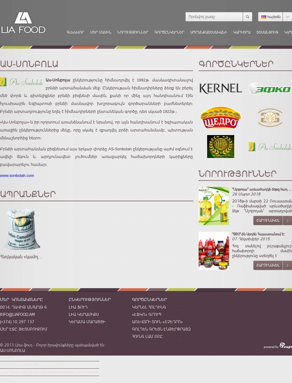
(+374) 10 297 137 (17, 321)
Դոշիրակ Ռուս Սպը (20, 365)
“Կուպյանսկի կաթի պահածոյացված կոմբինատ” (49, 372)
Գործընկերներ (169, 32)
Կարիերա (241, 32)
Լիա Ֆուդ (78, 307)
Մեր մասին (100, 32)
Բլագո (6, 357)
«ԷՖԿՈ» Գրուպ (147, 314)
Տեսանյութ (267, 32)
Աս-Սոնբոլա (12, 350)
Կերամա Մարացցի (87, 321)
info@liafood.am (17, 314)
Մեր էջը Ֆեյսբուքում (23, 329)
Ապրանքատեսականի (208, 32)
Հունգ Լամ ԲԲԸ (147, 336)
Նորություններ (132, 32)
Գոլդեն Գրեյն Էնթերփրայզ (161, 329)
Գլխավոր (75, 32)
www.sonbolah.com (17, 175)
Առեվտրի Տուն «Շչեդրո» (157, 321)
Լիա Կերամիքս (84, 314)
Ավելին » (9, 379)
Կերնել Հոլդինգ (149, 307)
